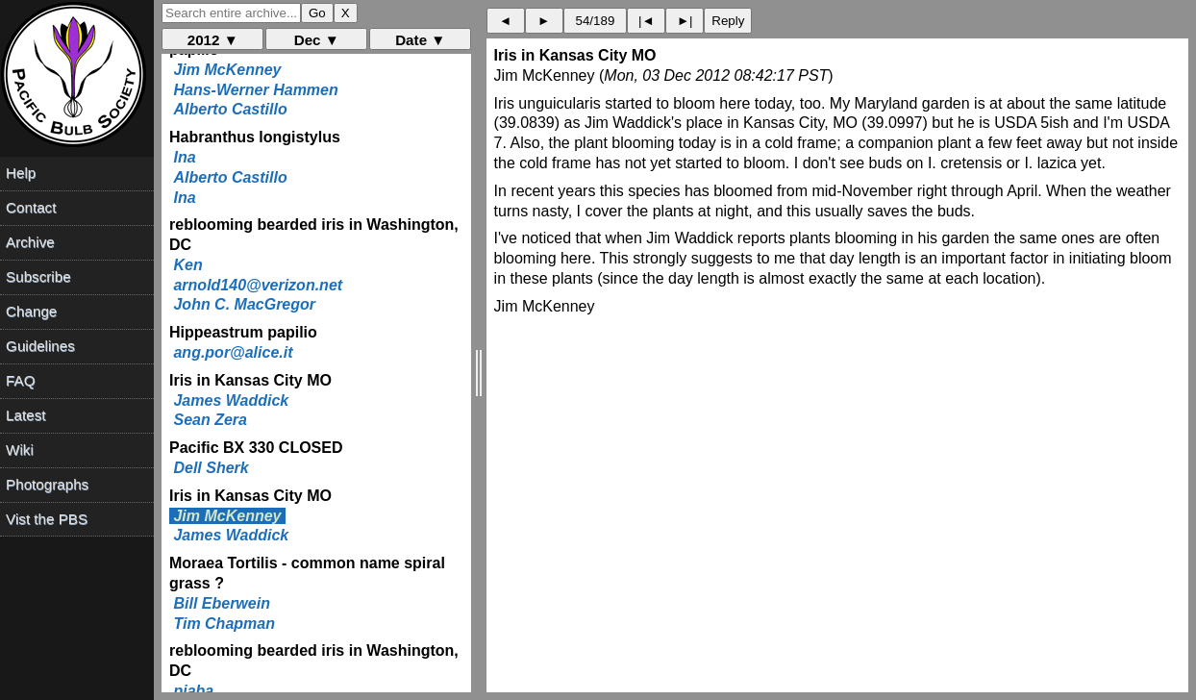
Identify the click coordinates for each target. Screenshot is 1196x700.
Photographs (47, 484)
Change (31, 311)
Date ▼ (420, 40)
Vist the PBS (46, 519)
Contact (31, 207)
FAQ (20, 380)
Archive (30, 242)
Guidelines (40, 346)
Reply (727, 20)
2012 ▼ (212, 40)
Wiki (20, 449)
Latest (25, 415)
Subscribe (38, 276)
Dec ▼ (316, 40)
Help (21, 172)
